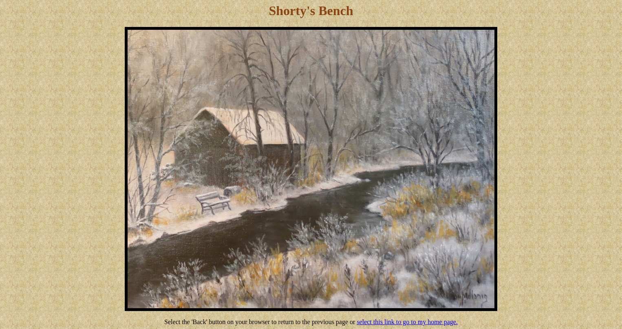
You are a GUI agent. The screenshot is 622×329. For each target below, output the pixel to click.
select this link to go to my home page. (407, 321)
